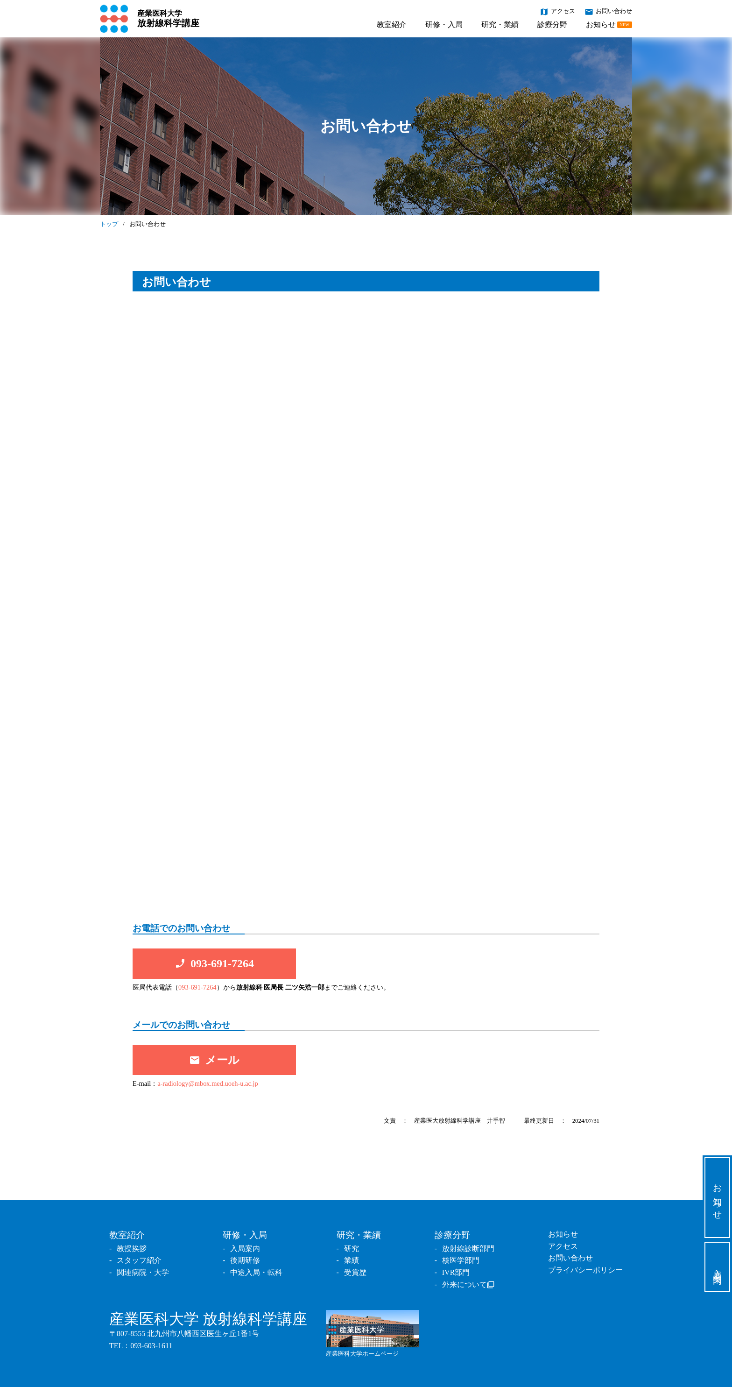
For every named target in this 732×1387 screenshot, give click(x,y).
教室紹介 (392, 24)
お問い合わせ (608, 11)
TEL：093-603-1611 (140, 1346)
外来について (464, 1284)
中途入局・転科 (256, 1272)
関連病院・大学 (143, 1272)
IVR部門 (456, 1272)
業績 (351, 1260)
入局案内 (718, 1266)
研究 (351, 1249)
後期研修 (245, 1260)
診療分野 (552, 24)
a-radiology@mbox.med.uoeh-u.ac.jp (207, 1083)
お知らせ (609, 24)
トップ (109, 224)
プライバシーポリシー (585, 1270)
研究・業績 (500, 24)
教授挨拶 (132, 1249)
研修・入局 (444, 24)
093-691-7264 (197, 987)
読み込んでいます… (366, 607)
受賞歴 (355, 1272)
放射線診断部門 (468, 1249)
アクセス (557, 11)
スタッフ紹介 (139, 1260)
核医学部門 (460, 1260)
